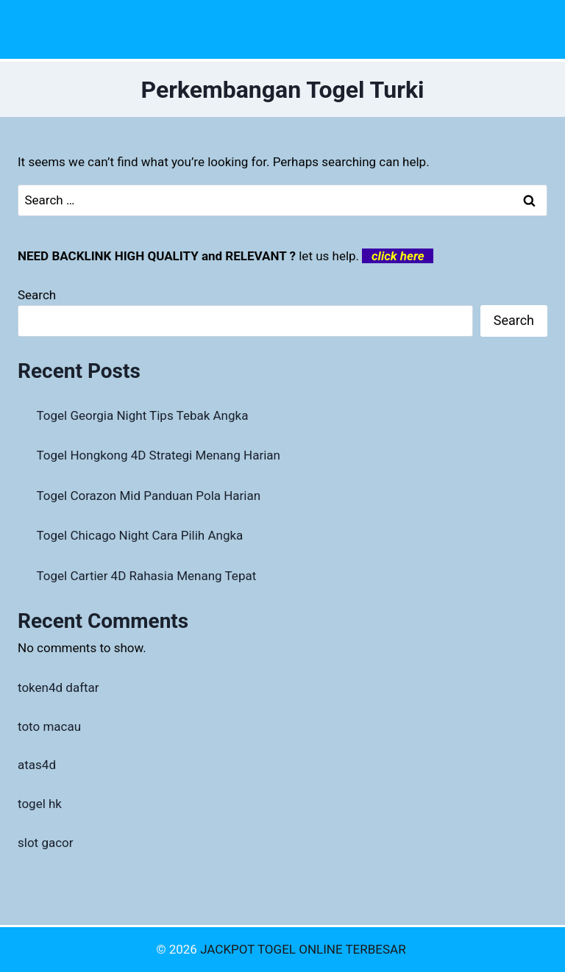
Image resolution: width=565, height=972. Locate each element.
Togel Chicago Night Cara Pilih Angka (140, 535)
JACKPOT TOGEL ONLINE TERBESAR (304, 949)
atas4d (37, 764)
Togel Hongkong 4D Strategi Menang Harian (158, 455)
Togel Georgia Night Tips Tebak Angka (143, 415)
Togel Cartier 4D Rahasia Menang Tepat (147, 575)
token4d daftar (58, 687)
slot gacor (46, 842)
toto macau (49, 726)
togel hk (40, 803)
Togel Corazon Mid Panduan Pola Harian (149, 495)
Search (37, 294)
